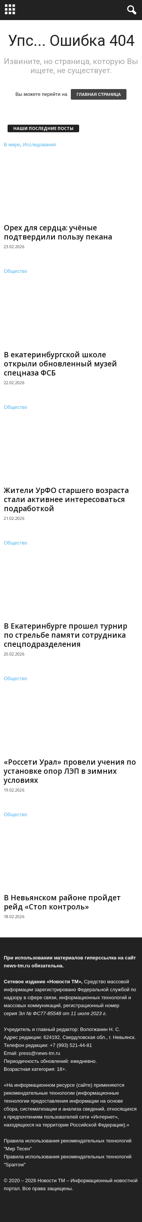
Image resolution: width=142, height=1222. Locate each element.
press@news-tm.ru (39, 1053)
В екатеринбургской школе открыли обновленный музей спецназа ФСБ (60, 364)
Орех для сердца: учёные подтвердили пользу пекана (58, 232)
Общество (15, 271)
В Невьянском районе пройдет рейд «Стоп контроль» (62, 902)
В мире (12, 144)
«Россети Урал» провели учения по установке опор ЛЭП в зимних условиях (70, 771)
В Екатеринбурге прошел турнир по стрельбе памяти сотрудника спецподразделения (65, 635)
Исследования (39, 144)
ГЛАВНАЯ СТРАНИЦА (98, 94)
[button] (130, 10)
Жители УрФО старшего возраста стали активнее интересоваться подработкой (66, 499)
